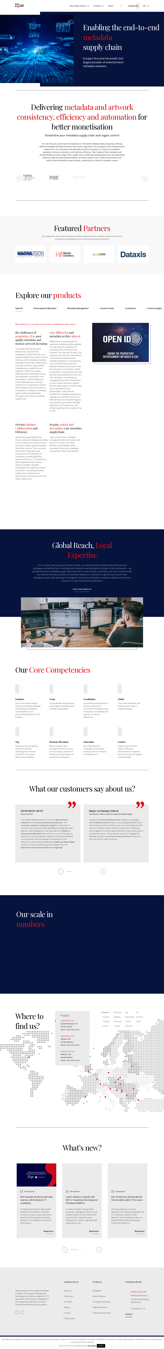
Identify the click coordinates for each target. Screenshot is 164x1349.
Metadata (97, 1292)
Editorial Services (100, 1308)
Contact (67, 1314)
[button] (61, 873)
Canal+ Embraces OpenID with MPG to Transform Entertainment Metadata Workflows (82, 1201)
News (110, 6)
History (67, 1308)
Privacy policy (69, 1320)
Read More (92, 1346)
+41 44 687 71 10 (138, 1310)
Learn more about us (82, 590)
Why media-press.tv (78, 6)
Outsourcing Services (102, 1314)
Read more (48, 1232)
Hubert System (99, 1297)
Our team (68, 1303)
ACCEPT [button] (101, 1346)
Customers (68, 1297)
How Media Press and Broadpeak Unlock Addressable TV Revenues (127, 1200)
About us (68, 1292)
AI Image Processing (101, 1303)
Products (97, 6)
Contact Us (133, 6)
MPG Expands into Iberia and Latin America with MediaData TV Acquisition (36, 1201)
